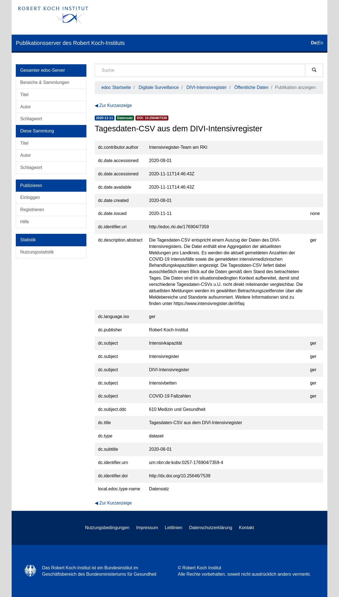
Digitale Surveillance (159, 87)
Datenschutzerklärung (210, 527)
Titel (24, 94)
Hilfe (24, 221)
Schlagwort (31, 118)
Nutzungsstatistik (37, 252)
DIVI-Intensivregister (206, 87)
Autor (25, 106)
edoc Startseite (116, 87)
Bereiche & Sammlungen (44, 82)
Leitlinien (173, 527)
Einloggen (30, 197)
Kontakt (246, 527)
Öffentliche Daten (251, 87)
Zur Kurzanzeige (115, 105)
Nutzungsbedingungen (107, 527)
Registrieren (32, 209)
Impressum (147, 527)
